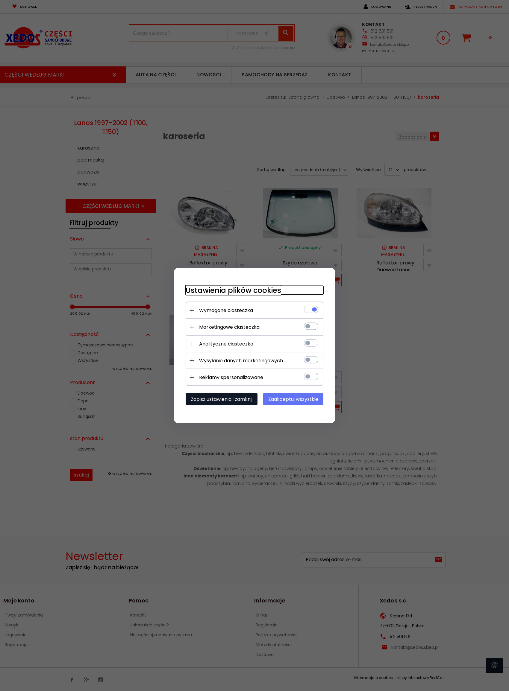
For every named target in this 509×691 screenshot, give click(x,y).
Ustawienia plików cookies (233, 290)
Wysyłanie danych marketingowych (241, 360)
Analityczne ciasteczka (226, 343)
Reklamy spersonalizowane (231, 377)
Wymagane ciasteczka (226, 310)
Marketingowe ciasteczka (229, 327)
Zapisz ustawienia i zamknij (221, 399)
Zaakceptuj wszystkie (293, 399)
